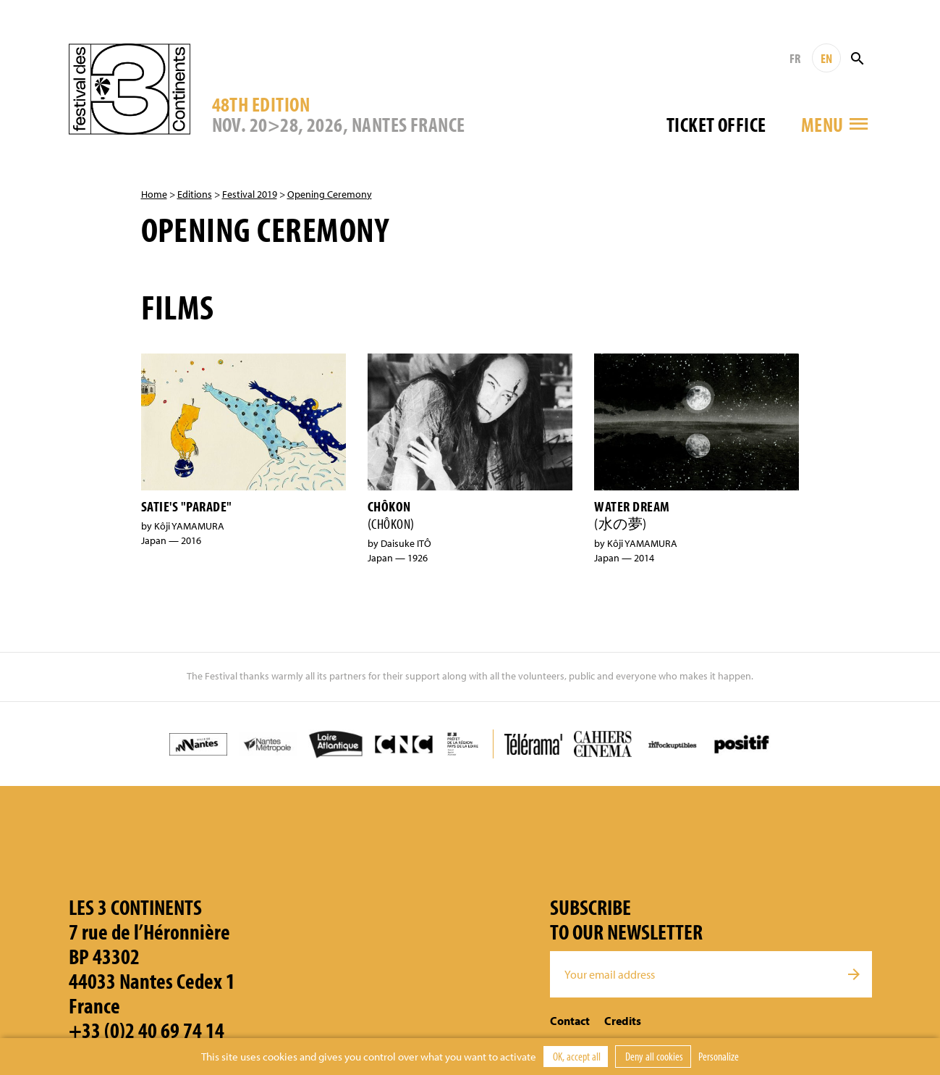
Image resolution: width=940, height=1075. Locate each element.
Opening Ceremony (329, 194)
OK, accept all (576, 1056)
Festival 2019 (249, 194)
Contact (570, 1020)
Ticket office (716, 124)
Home (154, 194)
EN (826, 58)
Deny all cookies (653, 1056)
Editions (194, 194)
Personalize (718, 1056)
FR (794, 58)
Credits (622, 1020)
